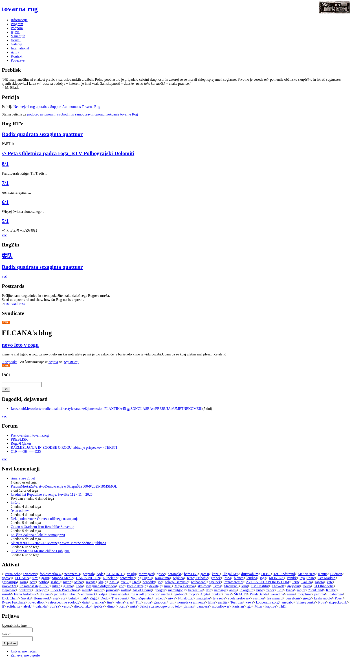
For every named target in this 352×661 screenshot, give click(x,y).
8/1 (5, 164)
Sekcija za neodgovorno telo (160, 606)
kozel (216, 574)
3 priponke (9, 362)
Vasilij (131, 574)
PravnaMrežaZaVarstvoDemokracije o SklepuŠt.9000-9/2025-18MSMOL (64, 486)
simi (35, 578)
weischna (277, 594)
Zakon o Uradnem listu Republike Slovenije (42, 527)
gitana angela (118, 594)
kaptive (270, 606)
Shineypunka (306, 602)
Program (17, 24)
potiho (43, 582)
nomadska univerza (191, 602)
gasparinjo (9, 582)
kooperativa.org (267, 602)
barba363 (191, 574)
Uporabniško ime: (15, 625)
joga (263, 578)
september (127, 578)
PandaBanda (259, 594)
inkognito (246, 590)
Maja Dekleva (184, 586)
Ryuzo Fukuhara (14, 602)
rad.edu (160, 598)
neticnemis (72, 574)
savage (91, 582)
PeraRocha (12, 574)
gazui (45, 578)
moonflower (220, 606)
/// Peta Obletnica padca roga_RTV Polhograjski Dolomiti (68, 153)
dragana (45, 594)
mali (84, 598)
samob (98, 590)
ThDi (282, 606)
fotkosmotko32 (51, 574)
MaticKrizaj (306, 574)
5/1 (5, 221)
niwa (171, 598)
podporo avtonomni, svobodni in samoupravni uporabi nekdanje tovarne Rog (82, 114)
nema (291, 594)
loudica (251, 578)
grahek (216, 578)
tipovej (7, 578)
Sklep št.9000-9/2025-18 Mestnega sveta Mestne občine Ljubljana (58, 543)
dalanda (41, 606)
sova (147, 602)
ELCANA (22, 578)
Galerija (16, 44)
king (244, 586)
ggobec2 (180, 594)
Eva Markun (327, 578)
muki (168, 586)
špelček (99, 606)
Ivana (290, 590)
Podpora (17, 28)
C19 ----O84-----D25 (26, 451)
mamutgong (176, 590)
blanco (239, 578)
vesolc (66, 606)
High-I (147, 578)
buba (259, 590)
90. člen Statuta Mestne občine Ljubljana (40, 551)
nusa (227, 594)
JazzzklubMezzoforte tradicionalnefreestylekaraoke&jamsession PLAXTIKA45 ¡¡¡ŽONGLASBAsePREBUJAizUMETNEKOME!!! (106, 408)
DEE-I (266, 574)
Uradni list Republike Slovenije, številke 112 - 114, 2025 (51, 494)
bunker (217, 594)
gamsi (204, 574)
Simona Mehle (62, 578)
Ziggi (94, 598)
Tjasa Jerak (119, 598)
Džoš (136, 582)
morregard (146, 574)
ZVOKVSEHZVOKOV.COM (267, 582)
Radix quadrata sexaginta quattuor (42, 134)
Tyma (217, 586)
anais (233, 590)
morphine (304, 594)
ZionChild (315, 590)
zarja (23, 582)
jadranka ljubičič (66, 594)
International (20, 48)
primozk (112, 590)
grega (307, 598)
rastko (125, 590)
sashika (258, 598)
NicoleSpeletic (141, 598)
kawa (249, 602)
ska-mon (204, 586)
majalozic (9, 590)
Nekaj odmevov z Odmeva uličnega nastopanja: (45, 519)
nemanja (220, 590)
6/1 (5, 202)
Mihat (78, 582)
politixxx (25, 590)
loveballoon (37, 602)
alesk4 (28, 606)
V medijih (18, 36)
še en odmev (20, 510)
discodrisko (82, 606)
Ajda (100, 574)
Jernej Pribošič (197, 578)
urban (56, 586)
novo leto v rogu (20, 345)
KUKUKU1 (115, 574)
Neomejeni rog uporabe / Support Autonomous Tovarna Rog (56, 107)
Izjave (15, 32)
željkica (178, 578)
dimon (112, 606)
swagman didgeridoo (101, 586)
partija (222, 602)
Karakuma (162, 578)
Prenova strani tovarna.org (30, 435)
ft (3, 606)
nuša (133, 606)
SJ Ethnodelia (323, 586)
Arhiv (15, 52)
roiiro (307, 586)
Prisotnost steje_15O (34, 586)
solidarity (13, 606)
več (4, 235)
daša (85, 602)
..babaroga (335, 594)
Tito (138, 602)
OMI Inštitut (260, 586)
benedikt (149, 582)
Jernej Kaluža (302, 582)
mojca (193, 594)
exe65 (125, 582)
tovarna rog (20, 9)
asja (55, 598)
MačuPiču (231, 586)
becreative (195, 590)
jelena (119, 602)
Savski (26, 598)
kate (330, 582)
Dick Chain (10, 598)
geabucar (160, 602)
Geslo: (6, 634)
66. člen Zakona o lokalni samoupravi (38, 535)
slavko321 (9, 586)
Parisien (238, 606)
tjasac (161, 574)
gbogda (160, 590)
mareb (86, 590)
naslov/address (14, 304)
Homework (42, 598)
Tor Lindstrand (284, 574)
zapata (319, 582)
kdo (121, 586)
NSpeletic (110, 578)
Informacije (19, 20)
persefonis (293, 598)
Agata (204, 594)
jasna (227, 578)
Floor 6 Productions (65, 590)
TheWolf (278, 586)
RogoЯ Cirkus (21, 443)
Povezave (17, 60)
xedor (270, 590)
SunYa (54, 606)
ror (63, 598)
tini (172, 602)
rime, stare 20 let (23, 478)
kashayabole (323, 598)
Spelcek (215, 582)
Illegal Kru (230, 574)
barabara (203, 606)
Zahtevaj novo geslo (25, 655)
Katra (123, 606)
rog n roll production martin (150, 594)
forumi (16, 40)
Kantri (322, 574)
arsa (130, 602)
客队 (7, 256)
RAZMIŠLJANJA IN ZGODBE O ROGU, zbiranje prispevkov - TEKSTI (64, 447)
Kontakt (16, 56)
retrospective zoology (63, 602)
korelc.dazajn (136, 586)
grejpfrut (293, 586)
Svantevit (30, 574)
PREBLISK (19, 439)
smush (6, 594)
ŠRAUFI (240, 594)
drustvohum (249, 574)
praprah (88, 574)
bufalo (73, 598)
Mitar (259, 606)
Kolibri (331, 590)
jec (160, 582)
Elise (211, 602)
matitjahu (203, 598)
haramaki (174, 574)
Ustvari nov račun (24, 651)
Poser (339, 598)
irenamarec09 (233, 582)
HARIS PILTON (88, 578)
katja (102, 594)
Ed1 (280, 590)
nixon (67, 582)
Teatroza (236, 602)
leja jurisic (307, 578)
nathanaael (198, 582)
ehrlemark (88, 594)
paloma (319, 594)
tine (109, 602)
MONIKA (276, 578)
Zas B (113, 582)
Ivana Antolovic (25, 594)
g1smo (68, 586)
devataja (155, 586)
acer (33, 582)
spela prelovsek (239, 598)
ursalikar (98, 602)
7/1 (5, 183)
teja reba (219, 598)
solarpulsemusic (176, 582)
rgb (249, 606)
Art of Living (142, 590)
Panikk (292, 578)
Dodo (105, 598)
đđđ (208, 590)
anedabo (287, 602)
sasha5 (55, 582)
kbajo (102, 582)
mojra (301, 590)
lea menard (275, 598)
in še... (15, 502)
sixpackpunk (338, 602)
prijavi (53, 362)
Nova (322, 602)
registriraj (71, 362)
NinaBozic (185, 598)
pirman (188, 606)
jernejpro (41, 590)
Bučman (336, 574)
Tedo (79, 586)
